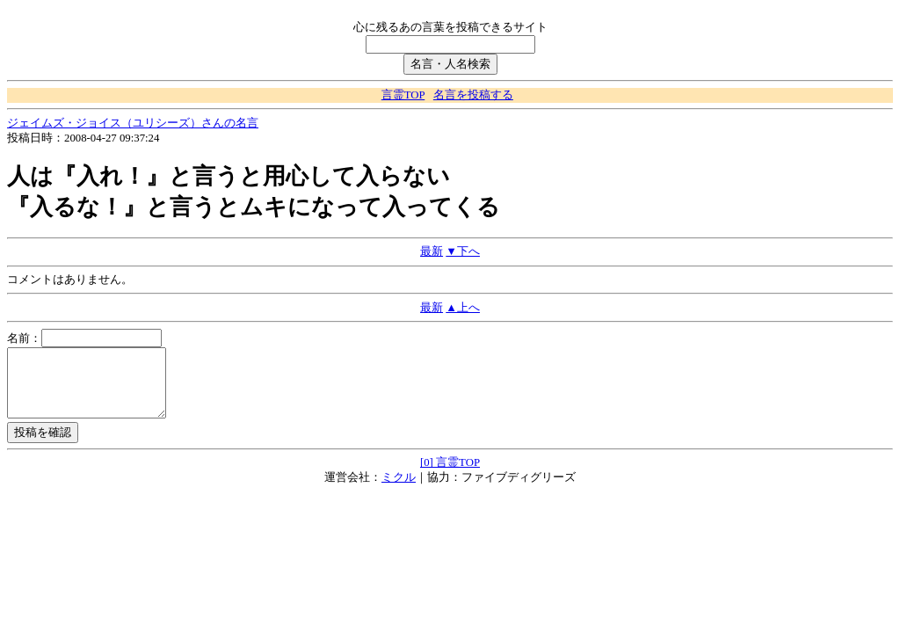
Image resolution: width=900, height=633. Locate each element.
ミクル (398, 490)
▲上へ (463, 308)
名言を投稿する (473, 95)
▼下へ (463, 251)
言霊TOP (403, 95)
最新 (431, 251)
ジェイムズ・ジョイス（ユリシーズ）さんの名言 (132, 123)
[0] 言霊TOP (450, 475)
